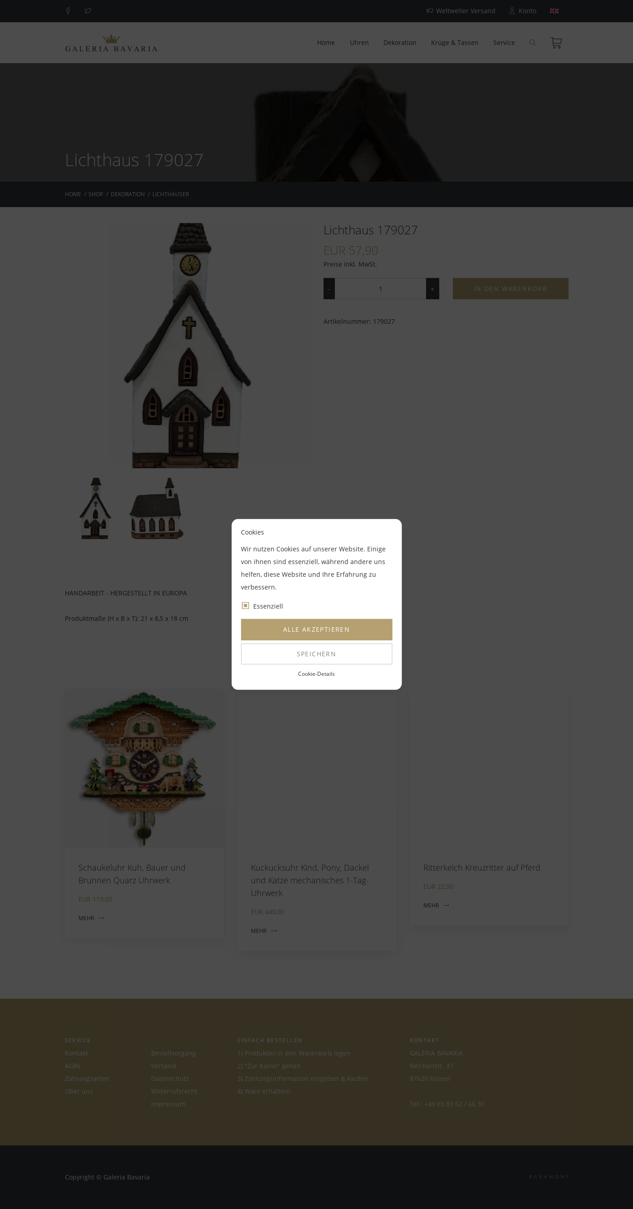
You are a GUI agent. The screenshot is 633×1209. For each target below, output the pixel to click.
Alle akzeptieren (316, 629)
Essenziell (268, 606)
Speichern (317, 653)
